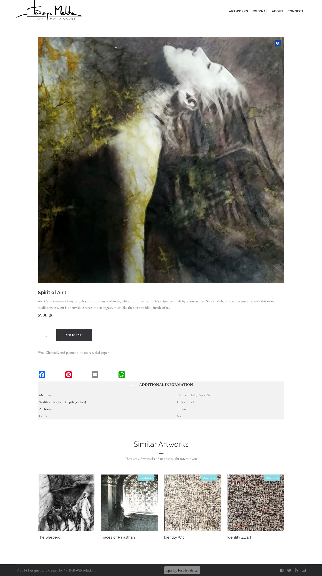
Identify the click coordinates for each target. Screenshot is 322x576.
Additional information (166, 384)
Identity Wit (174, 537)
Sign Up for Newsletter (182, 570)
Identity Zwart (239, 537)
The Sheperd (49, 537)
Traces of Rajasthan (118, 537)
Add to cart (74, 335)
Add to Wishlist (87, 482)
